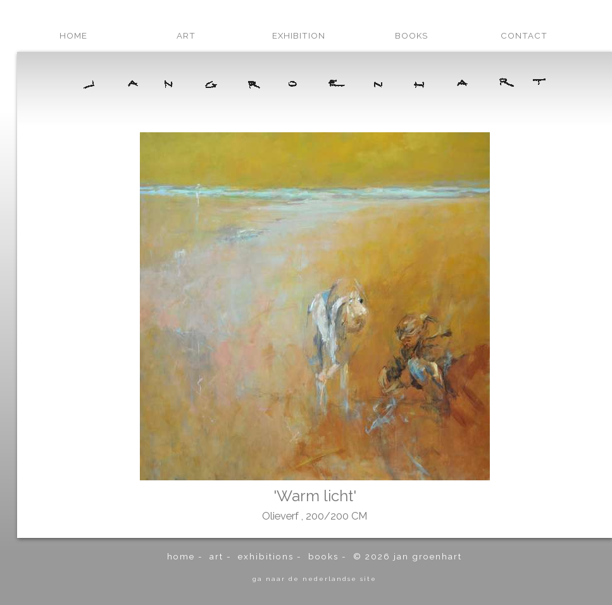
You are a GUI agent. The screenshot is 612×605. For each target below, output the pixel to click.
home (73, 35)
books (411, 35)
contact (524, 35)
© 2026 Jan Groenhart (407, 556)
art (186, 35)
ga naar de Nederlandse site (315, 578)
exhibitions (266, 556)
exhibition (298, 35)
